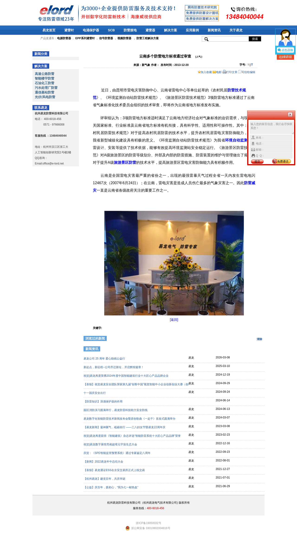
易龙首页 (48, 30)
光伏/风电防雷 (45, 97)
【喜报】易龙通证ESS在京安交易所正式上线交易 (114, 470)
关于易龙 (235, 30)
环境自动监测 (236, 140)
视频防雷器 (124, 38)
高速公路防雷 (44, 74)
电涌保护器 (91, 30)
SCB (111, 30)
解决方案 (170, 30)
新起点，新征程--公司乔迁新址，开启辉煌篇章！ (114, 367)
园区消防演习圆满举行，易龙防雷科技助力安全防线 (116, 410)
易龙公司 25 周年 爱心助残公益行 (105, 358)
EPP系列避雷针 (85, 38)
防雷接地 (130, 30)
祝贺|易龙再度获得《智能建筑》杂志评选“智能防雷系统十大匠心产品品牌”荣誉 (132, 435)
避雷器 (150, 30)
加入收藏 (205, 72)
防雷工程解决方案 (147, 38)
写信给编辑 (246, 72)
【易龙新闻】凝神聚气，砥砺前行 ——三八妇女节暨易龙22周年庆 (125, 427)
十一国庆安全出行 (95, 393)
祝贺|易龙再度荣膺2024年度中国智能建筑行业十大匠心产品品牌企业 (126, 375)
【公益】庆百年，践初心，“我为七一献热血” (111, 487)
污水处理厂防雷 (46, 88)
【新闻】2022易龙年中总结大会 (104, 461)
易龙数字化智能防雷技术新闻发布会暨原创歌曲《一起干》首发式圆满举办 (130, 418)
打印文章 (230, 72)
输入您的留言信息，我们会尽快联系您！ (272, 128)
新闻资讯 (214, 30)
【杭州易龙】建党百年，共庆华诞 (105, 478)
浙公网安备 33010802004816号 (150, 528)
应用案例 (192, 30)
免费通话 (282, 161)
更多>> (256, 349)
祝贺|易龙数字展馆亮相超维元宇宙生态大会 (111, 444)
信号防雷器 (106, 38)
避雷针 (69, 30)
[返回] (174, 319)
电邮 (217, 72)
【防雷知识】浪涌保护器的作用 (103, 401)
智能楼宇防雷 (44, 78)
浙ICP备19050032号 (148, 523)
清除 (259, 339)
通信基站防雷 (44, 92)
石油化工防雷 (44, 83)
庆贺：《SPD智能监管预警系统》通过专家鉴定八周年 (117, 453)
